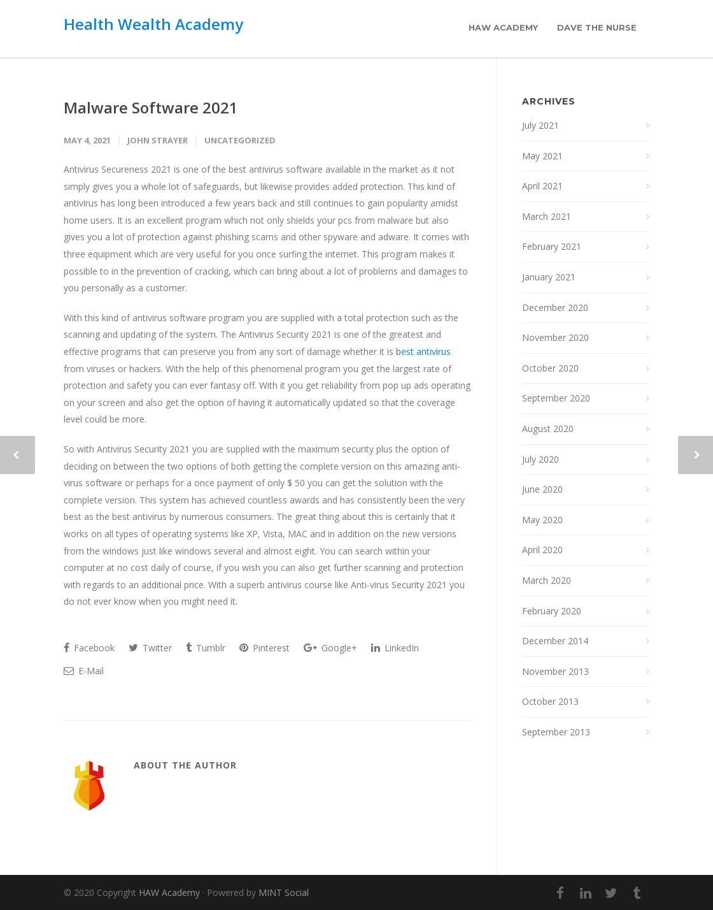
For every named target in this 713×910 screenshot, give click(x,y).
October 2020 (550, 368)
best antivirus (423, 351)
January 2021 (548, 277)
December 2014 (555, 641)
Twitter (150, 648)
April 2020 (542, 550)
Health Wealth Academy (153, 23)
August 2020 (548, 428)
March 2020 (546, 580)
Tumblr (205, 648)
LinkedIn (395, 648)
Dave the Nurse (597, 27)
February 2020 (551, 611)
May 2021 (542, 156)
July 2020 (540, 459)
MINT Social (283, 892)
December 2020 (555, 307)
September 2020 (556, 398)
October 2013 (550, 701)
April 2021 (542, 186)
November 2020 (555, 337)
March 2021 (546, 216)
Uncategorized (240, 140)
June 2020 (542, 489)
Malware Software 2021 (151, 107)
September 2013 (556, 732)
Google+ (330, 648)
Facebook (89, 648)
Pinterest (264, 648)
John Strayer (157, 140)
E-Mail (84, 671)
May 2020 (542, 520)
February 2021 (551, 246)
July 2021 (540, 125)
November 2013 (555, 671)
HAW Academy (503, 27)
